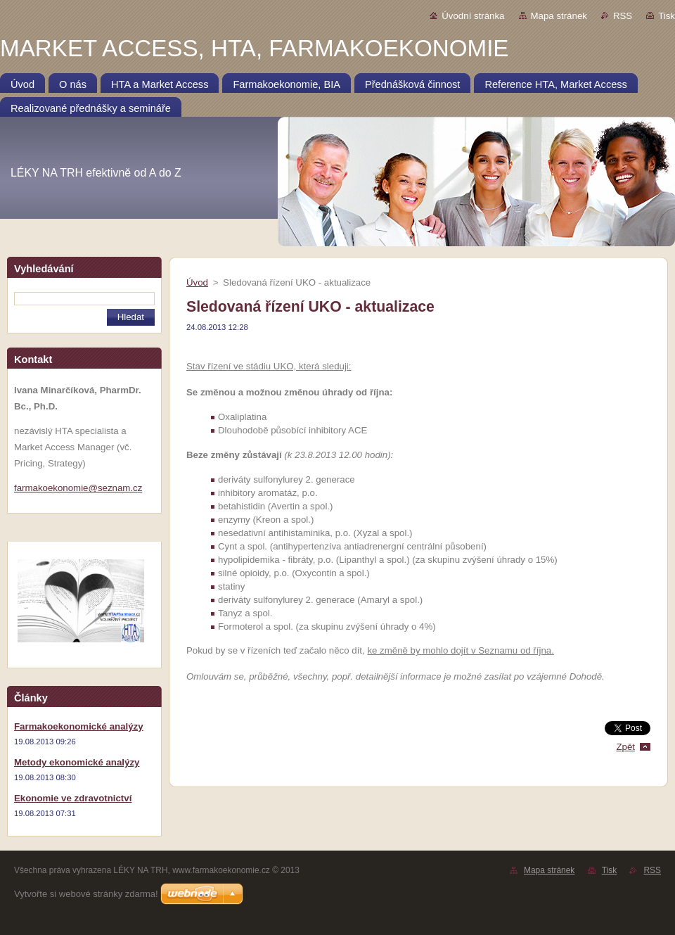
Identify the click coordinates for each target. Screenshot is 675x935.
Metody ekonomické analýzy (76, 762)
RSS (622, 16)
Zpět (625, 747)
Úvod (197, 282)
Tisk (666, 16)
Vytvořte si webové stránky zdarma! (86, 894)
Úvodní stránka (473, 16)
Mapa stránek (559, 16)
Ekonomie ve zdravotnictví (72, 798)
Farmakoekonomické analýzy (78, 726)
